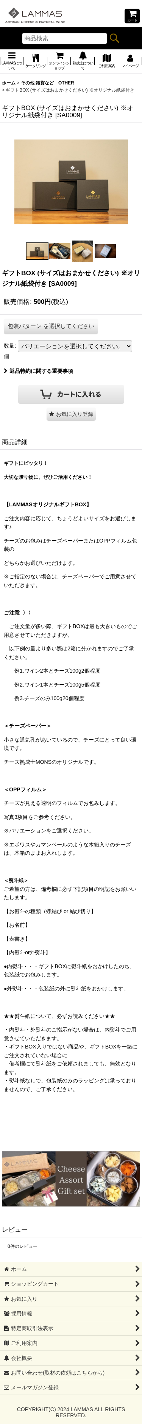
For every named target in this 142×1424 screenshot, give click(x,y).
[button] (37, 251)
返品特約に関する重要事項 (38, 371)
